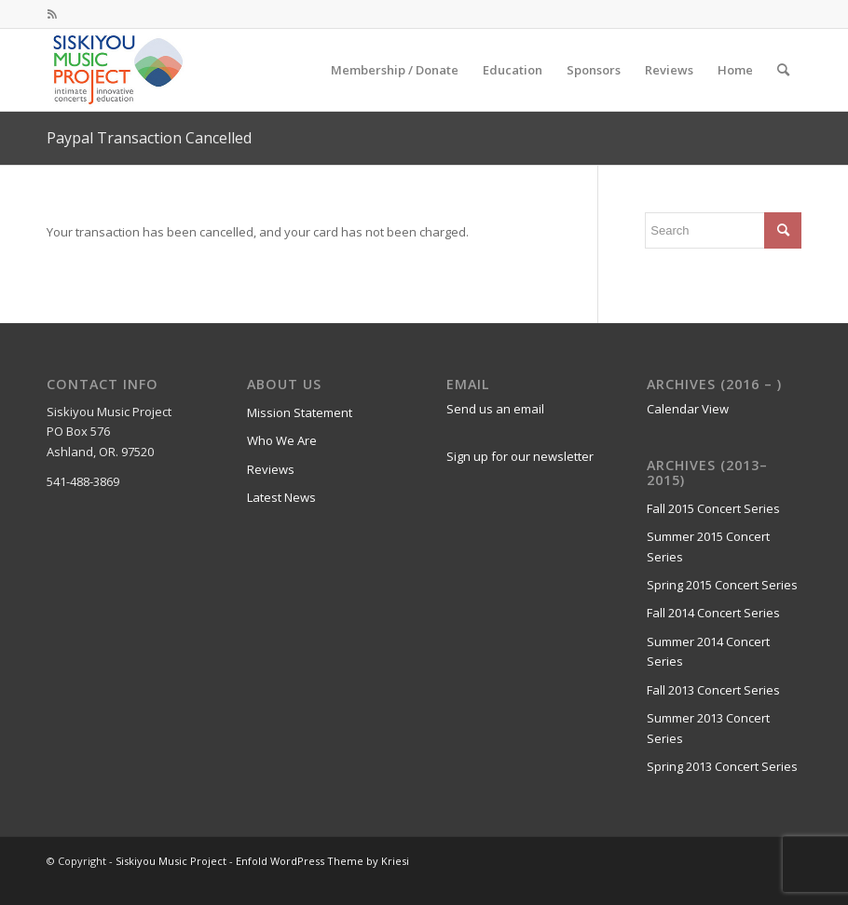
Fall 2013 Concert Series (713, 690)
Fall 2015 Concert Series (713, 508)
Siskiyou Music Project (171, 861)
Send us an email (495, 408)
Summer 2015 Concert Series (708, 546)
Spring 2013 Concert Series (722, 766)
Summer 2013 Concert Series (708, 727)
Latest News (281, 497)
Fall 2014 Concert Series (713, 612)
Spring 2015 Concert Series (722, 584)
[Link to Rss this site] (52, 14)
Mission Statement (299, 412)
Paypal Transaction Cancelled (149, 138)
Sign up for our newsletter (520, 456)
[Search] (783, 70)
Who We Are (282, 440)
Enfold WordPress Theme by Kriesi (322, 861)
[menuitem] (395, 70)
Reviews (270, 469)
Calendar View (688, 408)
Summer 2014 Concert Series (708, 651)
